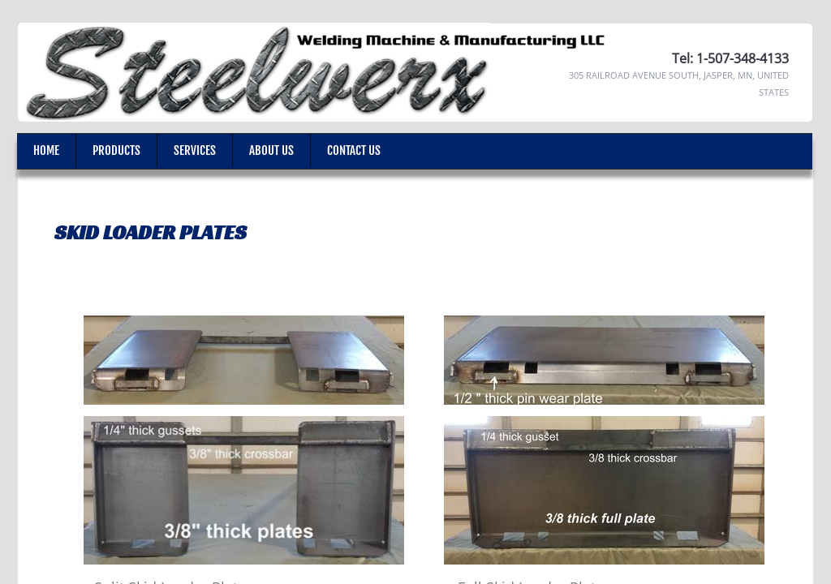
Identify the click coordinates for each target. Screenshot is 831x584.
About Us (271, 150)
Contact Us (354, 150)
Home (46, 150)
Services (195, 150)
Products (116, 150)
